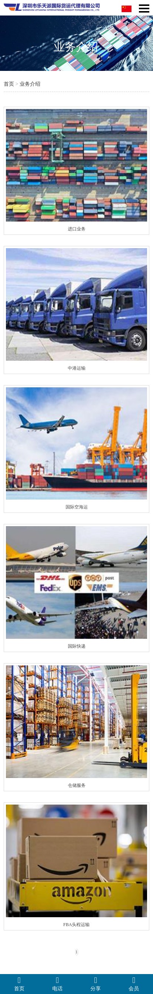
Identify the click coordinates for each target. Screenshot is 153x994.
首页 (9, 84)
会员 (134, 983)
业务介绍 (30, 84)
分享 (96, 983)
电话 (57, 983)
